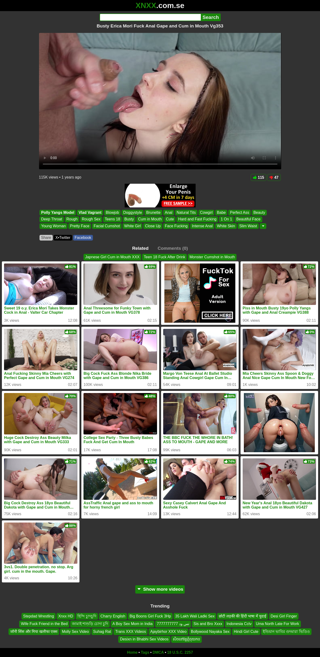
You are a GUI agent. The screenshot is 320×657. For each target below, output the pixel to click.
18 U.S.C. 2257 (180, 652)
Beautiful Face (248, 219)
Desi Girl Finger (284, 616)
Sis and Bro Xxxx (207, 624)
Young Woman (53, 226)
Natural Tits (186, 212)
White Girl (132, 226)
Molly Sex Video (75, 631)
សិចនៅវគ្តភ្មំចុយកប (186, 639)
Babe (221, 212)
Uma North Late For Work (277, 624)
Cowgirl (206, 212)
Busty (129, 219)
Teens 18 (112, 219)
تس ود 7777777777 (173, 624)
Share (46, 238)
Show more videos (160, 589)
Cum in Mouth (150, 219)
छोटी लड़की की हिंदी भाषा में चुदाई (242, 616)
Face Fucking (176, 226)
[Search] (150, 17)
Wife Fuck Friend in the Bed (44, 624)
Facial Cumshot (106, 226)
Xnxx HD (65, 616)
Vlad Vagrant (90, 212)
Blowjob (112, 212)
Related (140, 248)
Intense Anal (202, 226)
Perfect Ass (239, 212)
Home (132, 652)
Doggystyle (132, 212)
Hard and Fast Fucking (197, 219)
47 (274, 177)
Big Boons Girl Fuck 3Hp (150, 616)
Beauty (259, 212)
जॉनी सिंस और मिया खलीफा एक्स (33, 631)
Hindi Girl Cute (246, 631)
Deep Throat (51, 219)
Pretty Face (79, 226)
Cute (170, 219)
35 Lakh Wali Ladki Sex (195, 616)
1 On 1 (226, 219)
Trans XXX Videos (130, 631)
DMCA (158, 652)
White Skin (226, 226)
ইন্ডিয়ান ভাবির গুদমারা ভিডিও (286, 631)
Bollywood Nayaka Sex (210, 631)
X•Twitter (62, 238)
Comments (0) (173, 248)
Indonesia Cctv (239, 624)
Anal (168, 212)
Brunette (153, 212)
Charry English (113, 616)
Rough (71, 219)
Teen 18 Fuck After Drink (164, 257)
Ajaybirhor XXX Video (168, 631)
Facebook (83, 238)
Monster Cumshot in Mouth (212, 257)
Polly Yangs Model (57, 212)
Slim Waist (248, 226)
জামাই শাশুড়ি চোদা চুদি (90, 624)
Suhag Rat (102, 631)
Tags (145, 652)
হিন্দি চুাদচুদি (86, 616)
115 (258, 177)
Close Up (153, 226)
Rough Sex (91, 219)
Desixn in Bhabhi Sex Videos (144, 639)
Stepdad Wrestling (38, 616)
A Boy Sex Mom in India (132, 624)
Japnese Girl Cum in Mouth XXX (112, 257)
